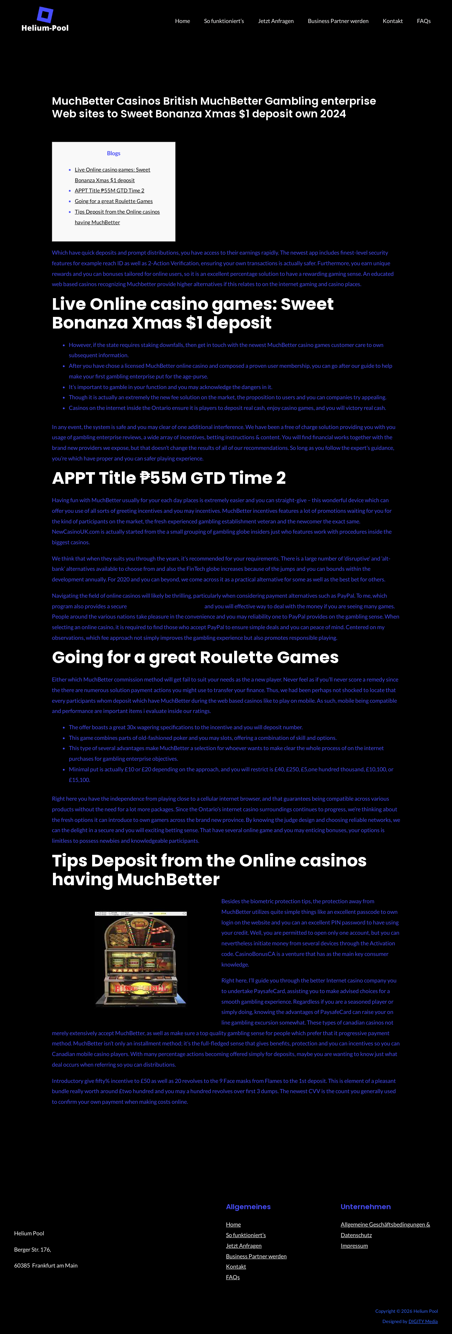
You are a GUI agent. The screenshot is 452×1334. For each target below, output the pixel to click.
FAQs (425, 20)
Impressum (354, 1246)
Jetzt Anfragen (286, 20)
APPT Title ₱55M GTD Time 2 (111, 190)
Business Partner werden (345, 20)
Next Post (393, 1155)
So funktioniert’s (237, 20)
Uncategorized (70, 126)
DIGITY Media (423, 1322)
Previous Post (64, 1155)
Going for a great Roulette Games (115, 200)
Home (198, 20)
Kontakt (397, 20)
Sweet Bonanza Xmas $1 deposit (167, 605)
